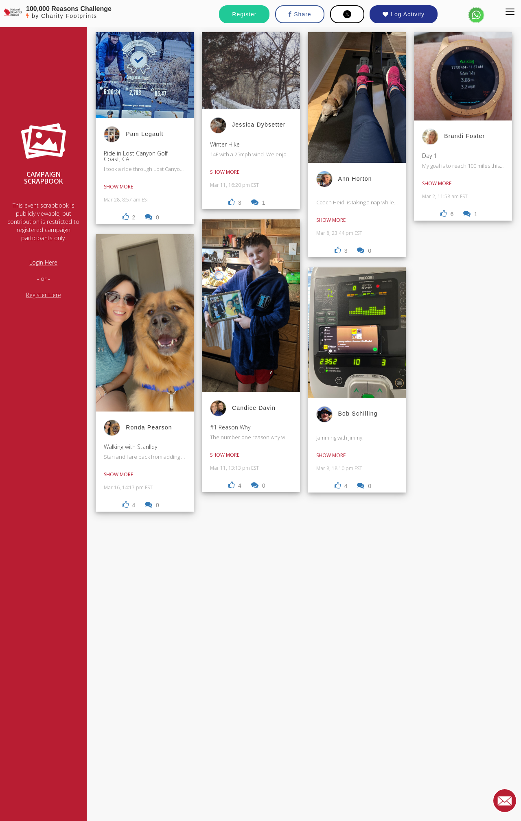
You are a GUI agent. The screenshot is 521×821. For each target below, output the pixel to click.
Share (299, 14)
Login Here (43, 262)
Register (244, 14)
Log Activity (404, 14)
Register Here (43, 295)
